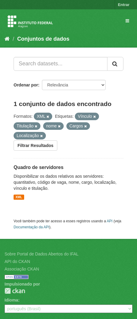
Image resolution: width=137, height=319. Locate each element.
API (110, 221)
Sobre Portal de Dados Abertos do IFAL (41, 254)
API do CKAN (17, 261)
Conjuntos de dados (43, 39)
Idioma (11, 300)
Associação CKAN (22, 269)
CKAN (15, 291)
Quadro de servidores (38, 167)
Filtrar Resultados (35, 145)
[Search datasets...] (60, 64)
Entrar (123, 4)
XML (18, 197)
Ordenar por (26, 85)
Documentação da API (31, 227)
